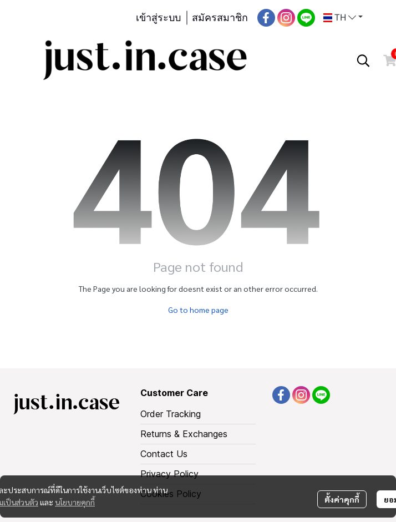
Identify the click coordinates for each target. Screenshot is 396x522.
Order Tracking (170, 413)
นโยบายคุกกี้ (75, 502)
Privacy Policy (169, 473)
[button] (343, 18)
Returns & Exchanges (183, 433)
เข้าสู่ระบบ (158, 17)
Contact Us (163, 453)
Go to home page (198, 310)
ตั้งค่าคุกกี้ (341, 499)
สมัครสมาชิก (220, 17)
